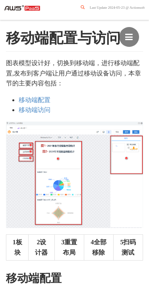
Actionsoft (137, 8)
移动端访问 (34, 109)
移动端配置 (34, 100)
